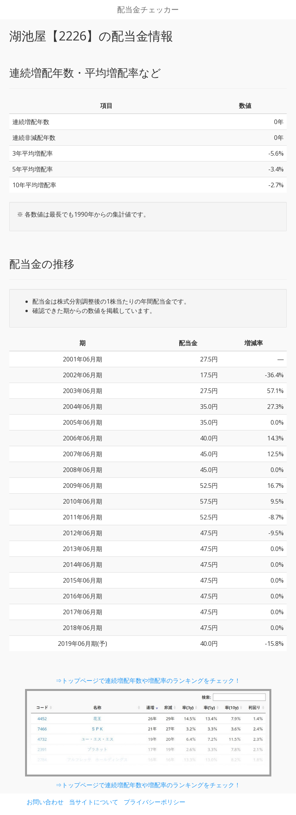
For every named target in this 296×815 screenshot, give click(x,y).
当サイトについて (93, 802)
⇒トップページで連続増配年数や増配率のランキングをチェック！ (148, 680)
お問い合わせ (45, 802)
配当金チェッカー (148, 9)
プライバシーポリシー (154, 802)
